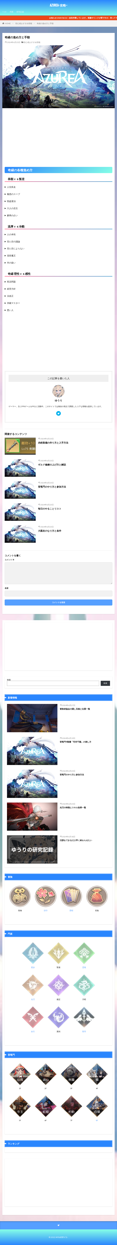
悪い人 (10, 310)
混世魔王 (11, 255)
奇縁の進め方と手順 (45, 23)
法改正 (10, 296)
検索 (9, 680)
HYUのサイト (62, 1237)
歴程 (71, 910)
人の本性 (11, 234)
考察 (11, 12)
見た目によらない (15, 248)
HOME (8, 23)
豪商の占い (12, 215)
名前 (6, 588)
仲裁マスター (13, 303)
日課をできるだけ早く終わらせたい (76, 840)
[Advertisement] (58, 136)
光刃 (33, 999)
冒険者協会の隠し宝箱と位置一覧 (75, 709)
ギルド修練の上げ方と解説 (52, 464)
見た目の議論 (13, 241)
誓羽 (84, 1031)
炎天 (33, 1031)
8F (97, 1120)
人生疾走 (11, 187)
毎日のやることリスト (49, 508)
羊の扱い (11, 262)
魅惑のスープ (13, 194)
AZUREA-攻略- (58, 5)
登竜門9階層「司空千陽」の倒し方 (75, 742)
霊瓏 (84, 967)
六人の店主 (12, 208)
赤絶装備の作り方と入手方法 (53, 442)
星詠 (33, 967)
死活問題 (11, 281)
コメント (9, 560)
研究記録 (20, 12)
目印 (45, 910)
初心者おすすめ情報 (23, 23)
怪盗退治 (11, 201)
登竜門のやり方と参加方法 (52, 486)
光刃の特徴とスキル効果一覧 (73, 807)
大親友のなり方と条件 (49, 530)
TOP (4, 12)
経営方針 (11, 288)
